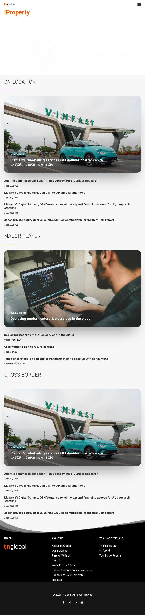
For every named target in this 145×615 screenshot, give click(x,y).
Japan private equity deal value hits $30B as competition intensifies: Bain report (59, 220)
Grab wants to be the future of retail (29, 346)
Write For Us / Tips (63, 565)
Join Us (56, 560)
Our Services (60, 550)
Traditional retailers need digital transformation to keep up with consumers (56, 358)
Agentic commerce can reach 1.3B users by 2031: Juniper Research (51, 180)
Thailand (111, 25)
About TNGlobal (61, 545)
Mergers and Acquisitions (80, 25)
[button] (139, 4)
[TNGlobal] (9, 4)
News (98, 25)
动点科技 (105, 550)
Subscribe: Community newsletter (72, 570)
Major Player (22, 236)
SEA (104, 25)
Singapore (132, 25)
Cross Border (22, 375)
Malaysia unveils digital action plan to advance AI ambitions (44, 192)
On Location (20, 82)
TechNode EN (107, 545)
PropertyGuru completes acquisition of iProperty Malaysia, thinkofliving (101, 39)
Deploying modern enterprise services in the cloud (39, 335)
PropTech (121, 25)
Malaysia (71, 30)
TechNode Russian (110, 555)
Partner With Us (61, 555)
